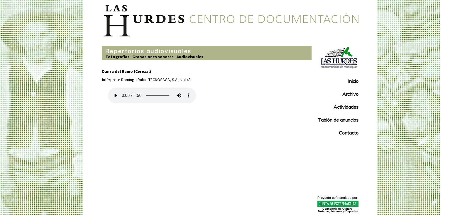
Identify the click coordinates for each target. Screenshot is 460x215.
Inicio (353, 81)
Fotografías (117, 56)
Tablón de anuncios (338, 120)
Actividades (346, 107)
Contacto (348, 133)
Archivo (350, 94)
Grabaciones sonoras (153, 56)
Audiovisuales (190, 56)
